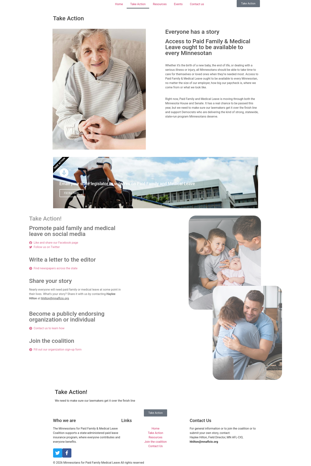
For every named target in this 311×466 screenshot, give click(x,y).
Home (119, 4)
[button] (248, 3)
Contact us (197, 4)
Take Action (138, 4)
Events (178, 4)
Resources (160, 4)
